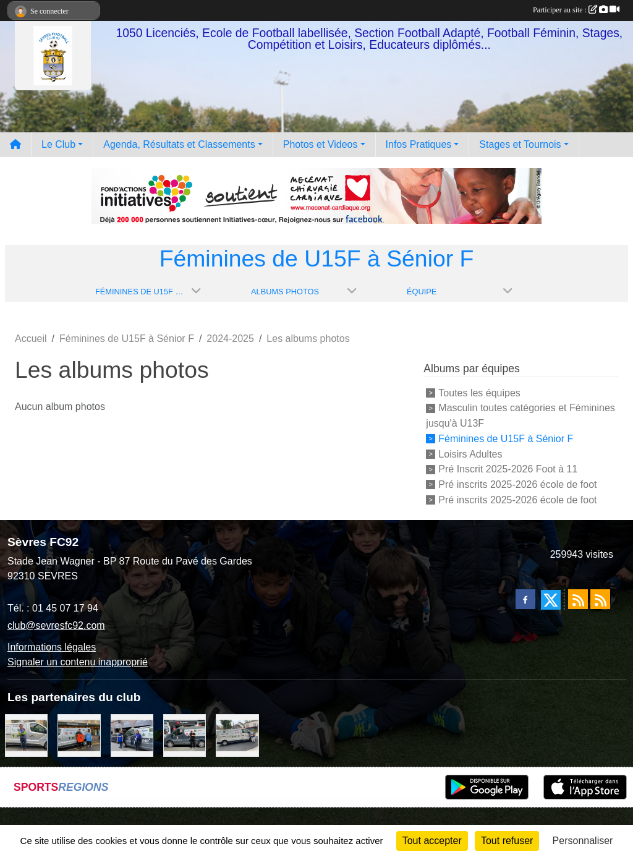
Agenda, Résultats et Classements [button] (179, 144)
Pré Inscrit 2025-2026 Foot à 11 (507, 469)
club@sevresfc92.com (56, 625)
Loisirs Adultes (470, 453)
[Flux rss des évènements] (600, 599)
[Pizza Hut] (184, 735)
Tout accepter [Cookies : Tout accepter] (432, 840)
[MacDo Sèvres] (78, 735)
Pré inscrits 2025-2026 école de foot (517, 484)
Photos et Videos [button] (320, 144)
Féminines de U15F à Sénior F (505, 438)
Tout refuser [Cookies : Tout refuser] (507, 840)
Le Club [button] (58, 144)
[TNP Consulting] (26, 735)
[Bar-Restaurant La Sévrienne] (237, 735)
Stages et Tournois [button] (520, 144)
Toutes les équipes (479, 392)
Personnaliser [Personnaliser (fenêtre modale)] (583, 840)
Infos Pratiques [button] (419, 144)
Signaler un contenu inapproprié (77, 662)
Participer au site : (576, 10)
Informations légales (51, 647)
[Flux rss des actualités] (578, 599)
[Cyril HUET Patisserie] (132, 735)
